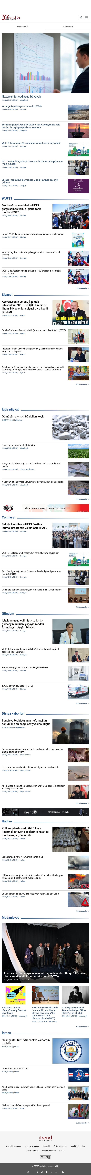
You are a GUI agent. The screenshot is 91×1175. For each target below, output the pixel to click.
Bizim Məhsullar (60, 1146)
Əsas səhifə (22, 26)
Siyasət (7, 294)
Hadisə (7, 821)
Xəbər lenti (68, 26)
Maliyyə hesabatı (32, 1146)
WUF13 (7, 198)
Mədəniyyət (10, 917)
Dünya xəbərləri (13, 713)
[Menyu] (86, 17)
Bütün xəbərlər (81, 288)
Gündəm (8, 613)
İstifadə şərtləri (32, 1150)
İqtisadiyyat (10, 409)
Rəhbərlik (46, 1146)
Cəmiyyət (8, 517)
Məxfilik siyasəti (49, 1150)
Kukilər (62, 1150)
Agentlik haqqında (13, 1146)
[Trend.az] (11, 17)
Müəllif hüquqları (78, 1146)
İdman (6, 1033)
